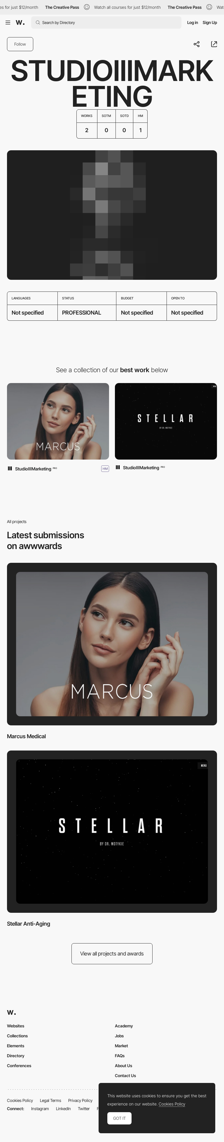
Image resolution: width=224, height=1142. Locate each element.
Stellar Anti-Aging (28, 923)
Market (121, 1045)
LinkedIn (63, 1108)
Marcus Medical (26, 736)
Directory (15, 1055)
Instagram (40, 1108)
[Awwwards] (20, 22)
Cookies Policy (20, 1100)
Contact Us (125, 1075)
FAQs (120, 1055)
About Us (123, 1065)
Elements (15, 1045)
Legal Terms (50, 1100)
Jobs (119, 1035)
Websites (15, 1025)
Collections (17, 1035)
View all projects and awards (112, 953)
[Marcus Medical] (58, 421)
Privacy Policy (80, 1100)
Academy (124, 1025)
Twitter (84, 1108)
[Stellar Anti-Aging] (166, 421)
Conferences (19, 1065)
